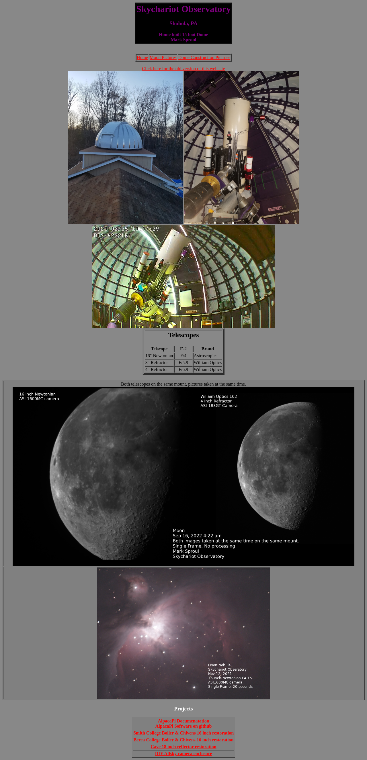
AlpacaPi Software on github (183, 726)
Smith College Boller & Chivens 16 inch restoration (183, 732)
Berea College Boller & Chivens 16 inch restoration (184, 739)
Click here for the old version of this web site (183, 68)
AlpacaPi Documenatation (183, 720)
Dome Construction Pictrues (204, 57)
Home (142, 57)
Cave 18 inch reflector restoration (183, 746)
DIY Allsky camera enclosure (183, 753)
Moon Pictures (163, 57)
